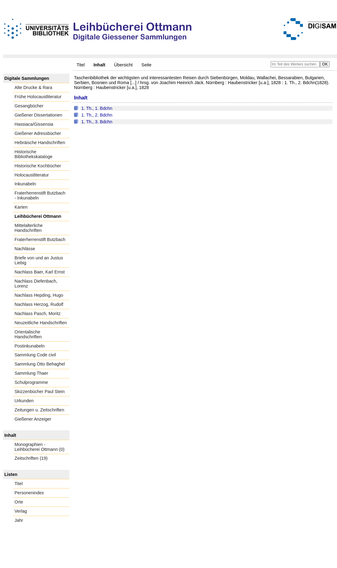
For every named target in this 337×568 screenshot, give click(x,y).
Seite (147, 64)
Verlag (21, 511)
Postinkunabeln (30, 345)
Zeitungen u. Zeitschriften (39, 409)
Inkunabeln (25, 183)
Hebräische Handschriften (40, 142)
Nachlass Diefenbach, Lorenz (36, 283)
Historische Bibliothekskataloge (34, 154)
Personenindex (29, 492)
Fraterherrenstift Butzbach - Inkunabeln (40, 195)
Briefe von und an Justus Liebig (39, 260)
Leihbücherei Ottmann (38, 216)
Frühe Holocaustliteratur (38, 96)
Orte (19, 501)
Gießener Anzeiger (33, 419)
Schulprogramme (31, 382)
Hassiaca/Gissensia (34, 124)
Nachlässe (25, 248)
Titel (80, 64)
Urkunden (24, 400)
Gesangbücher (29, 105)
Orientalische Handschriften (28, 334)
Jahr (19, 520)
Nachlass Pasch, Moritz (38, 313)
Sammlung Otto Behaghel (40, 364)
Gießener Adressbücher (38, 133)
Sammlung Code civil (35, 354)
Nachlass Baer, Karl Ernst (40, 271)
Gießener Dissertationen (38, 115)
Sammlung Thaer (31, 373)
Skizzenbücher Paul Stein (40, 391)
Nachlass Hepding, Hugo (39, 295)
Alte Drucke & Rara (33, 87)
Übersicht (123, 64)
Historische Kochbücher (38, 165)
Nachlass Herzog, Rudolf (39, 304)
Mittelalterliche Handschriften (29, 228)
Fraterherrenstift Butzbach (40, 239)
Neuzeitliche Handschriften (41, 322)
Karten (21, 207)
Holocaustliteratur (32, 175)
